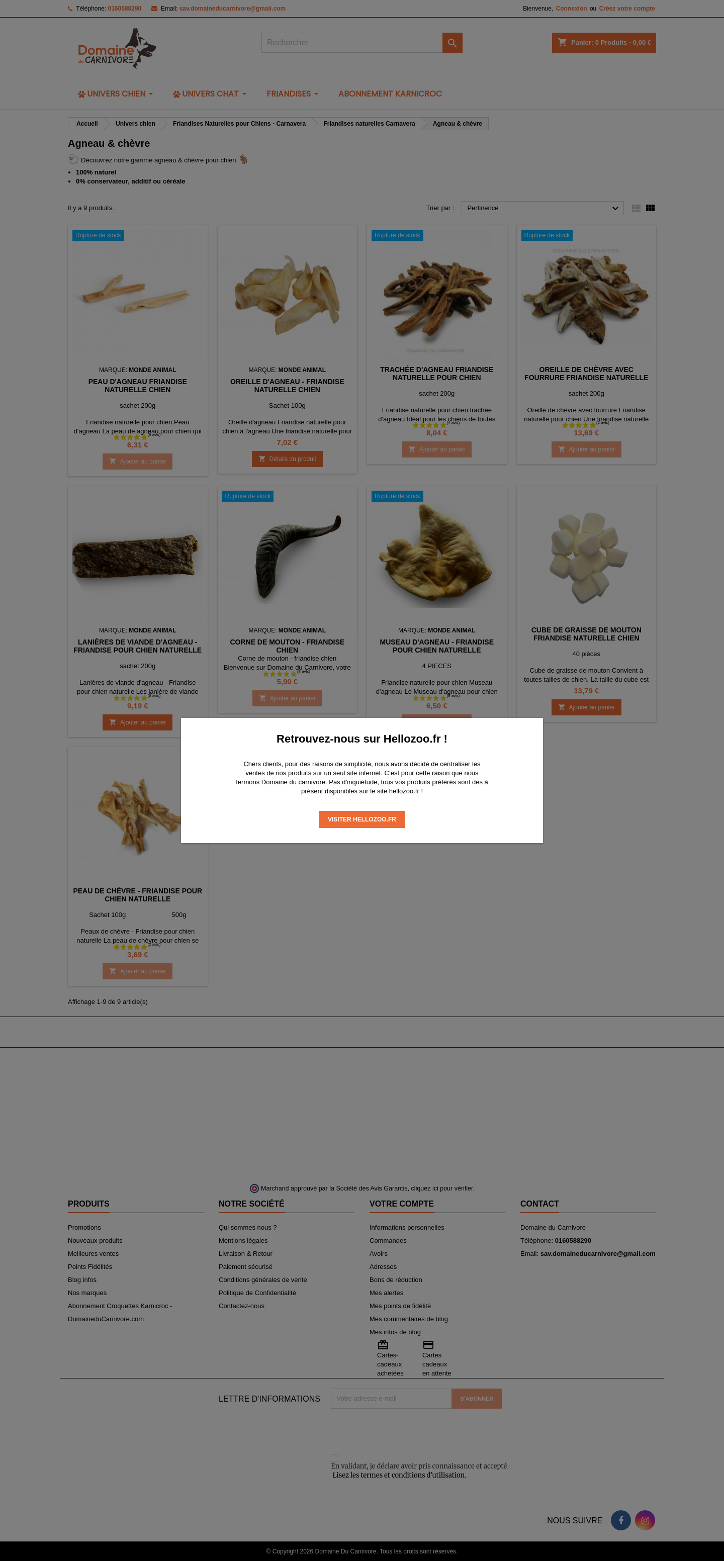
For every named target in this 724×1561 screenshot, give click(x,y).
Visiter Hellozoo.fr (362, 819)
